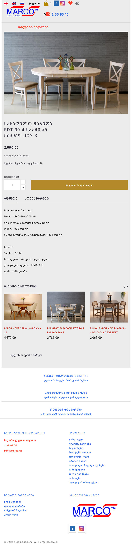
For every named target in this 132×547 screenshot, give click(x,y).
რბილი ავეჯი (77, 461)
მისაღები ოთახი (80, 452)
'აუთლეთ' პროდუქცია (83, 482)
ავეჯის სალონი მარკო (26, 355)
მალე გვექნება (79, 473)
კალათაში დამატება (79, 185)
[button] (47, 3)
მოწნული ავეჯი (79, 456)
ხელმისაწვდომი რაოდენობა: (21, 163)
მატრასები (76, 448)
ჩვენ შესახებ (12, 501)
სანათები (75, 478)
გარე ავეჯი (76, 439)
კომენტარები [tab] (37, 198)
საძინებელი (77, 469)
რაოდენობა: (11, 176)
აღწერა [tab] (11, 198)
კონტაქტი (11, 514)
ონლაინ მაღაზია (16, 510)
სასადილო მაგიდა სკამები (87, 465)
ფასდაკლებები (14, 506)
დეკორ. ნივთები (80, 443)
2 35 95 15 (60, 14)
